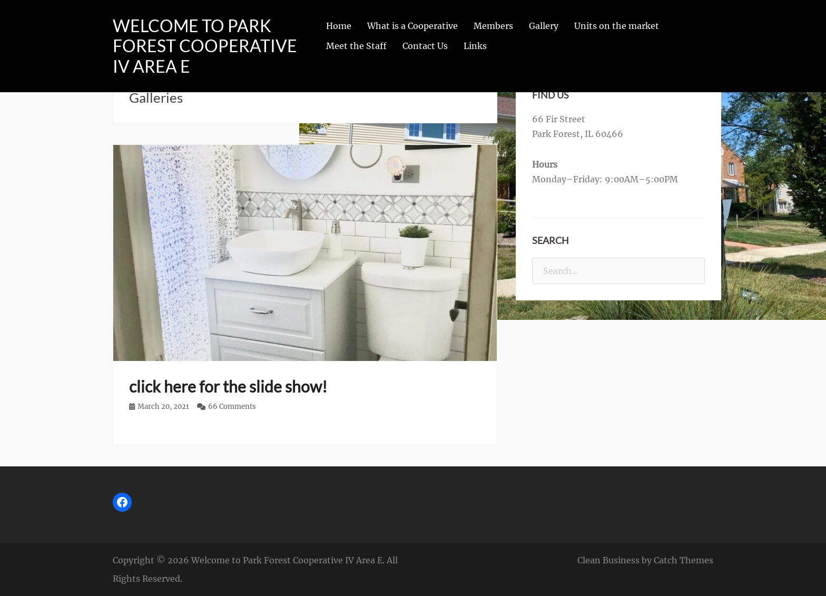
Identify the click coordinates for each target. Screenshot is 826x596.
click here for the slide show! (228, 386)
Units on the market (616, 26)
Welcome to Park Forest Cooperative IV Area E (205, 45)
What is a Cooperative (412, 26)
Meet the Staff (356, 46)
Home (338, 26)
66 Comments (232, 406)
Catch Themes (683, 560)
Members (493, 26)
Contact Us (425, 46)
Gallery (543, 26)
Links (475, 46)
